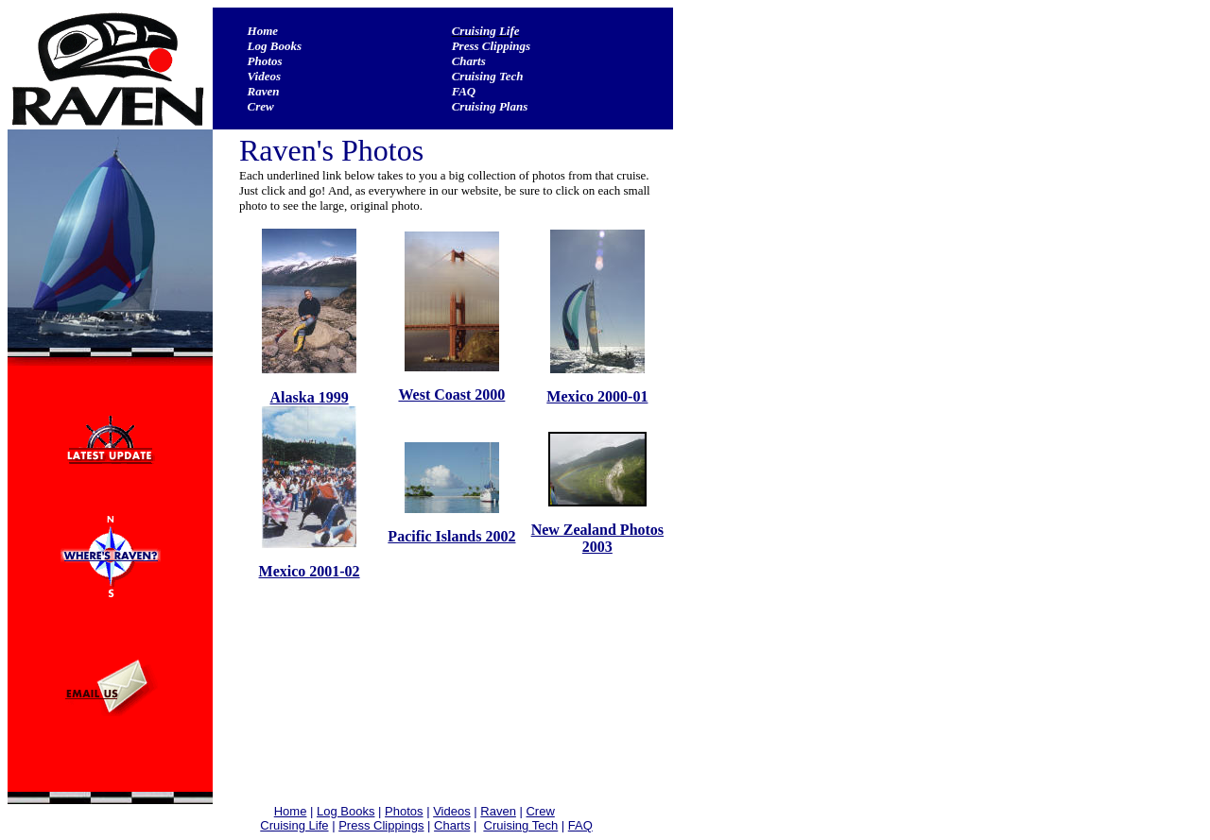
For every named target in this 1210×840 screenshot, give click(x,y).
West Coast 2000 (451, 394)
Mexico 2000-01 (597, 396)
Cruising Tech (488, 76)
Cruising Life (486, 31)
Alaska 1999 (309, 397)
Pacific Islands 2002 (451, 536)
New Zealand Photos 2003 (597, 538)
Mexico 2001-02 (309, 571)
